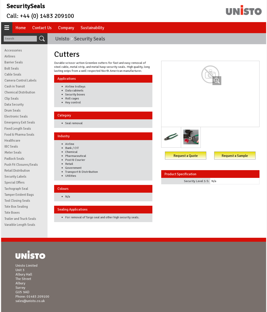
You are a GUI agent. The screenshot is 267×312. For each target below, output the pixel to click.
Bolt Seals (11, 68)
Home (20, 27)
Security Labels (15, 177)
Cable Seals (12, 74)
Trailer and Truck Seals (20, 219)
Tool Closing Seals (17, 201)
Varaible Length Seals (19, 225)
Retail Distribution (17, 171)
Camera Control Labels (20, 80)
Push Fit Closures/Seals (21, 165)
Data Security (14, 105)
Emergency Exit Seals (19, 122)
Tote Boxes (12, 213)
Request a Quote (186, 156)
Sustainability (92, 27)
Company (66, 27)
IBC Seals (11, 146)
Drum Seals (12, 110)
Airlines (9, 56)
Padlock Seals (14, 159)
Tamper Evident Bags (19, 195)
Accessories (13, 50)
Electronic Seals (16, 116)
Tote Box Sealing (16, 207)
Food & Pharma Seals (19, 135)
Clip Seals (11, 99)
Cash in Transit (14, 86)
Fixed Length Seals (17, 129)
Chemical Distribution (19, 92)
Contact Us (42, 27)
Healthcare (12, 141)
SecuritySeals (26, 6)
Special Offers (14, 183)
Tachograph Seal (16, 189)
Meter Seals (12, 152)
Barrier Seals (13, 62)
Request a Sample (235, 156)
